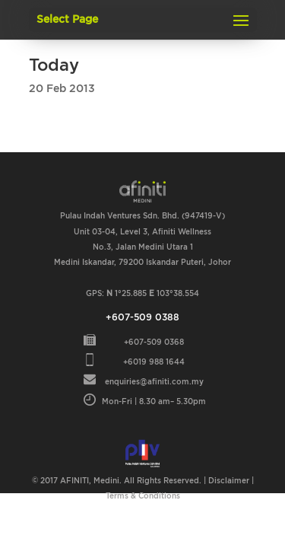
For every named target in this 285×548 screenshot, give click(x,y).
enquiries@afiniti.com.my (154, 382)
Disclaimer (228, 481)
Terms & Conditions (143, 496)
